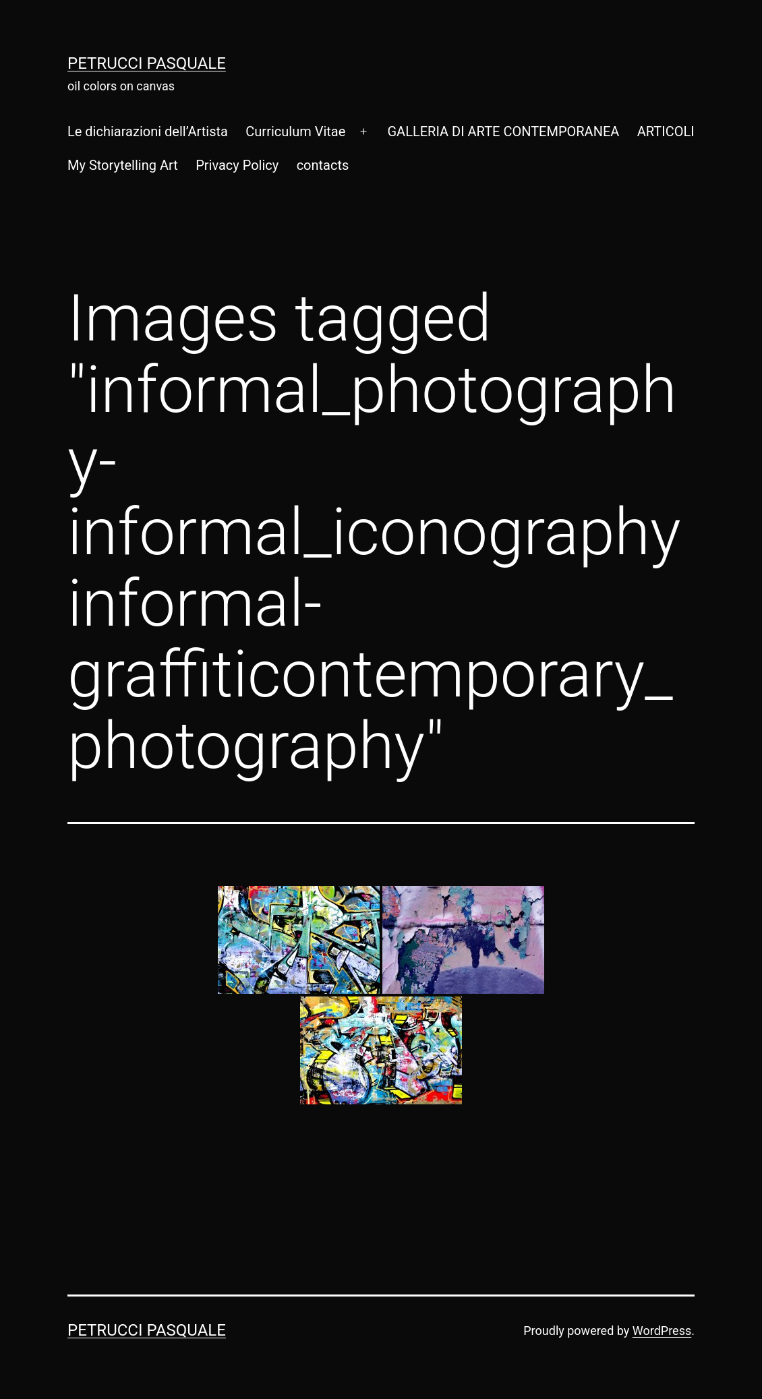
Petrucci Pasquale (146, 63)
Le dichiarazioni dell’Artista (147, 131)
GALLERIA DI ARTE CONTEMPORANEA (503, 131)
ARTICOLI (666, 131)
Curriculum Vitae (295, 131)
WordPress (662, 1330)
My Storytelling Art (122, 165)
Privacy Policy (237, 165)
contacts (323, 165)
